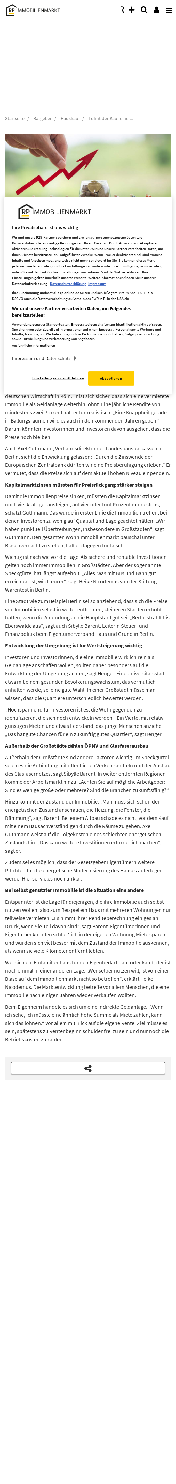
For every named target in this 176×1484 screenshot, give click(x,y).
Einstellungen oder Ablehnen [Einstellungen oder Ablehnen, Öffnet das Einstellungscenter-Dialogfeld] (58, 378)
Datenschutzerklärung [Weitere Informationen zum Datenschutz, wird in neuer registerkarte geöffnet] (68, 283)
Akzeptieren (111, 378)
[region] (88, 295)
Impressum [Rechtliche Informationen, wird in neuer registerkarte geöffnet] (97, 283)
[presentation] (167, 8)
